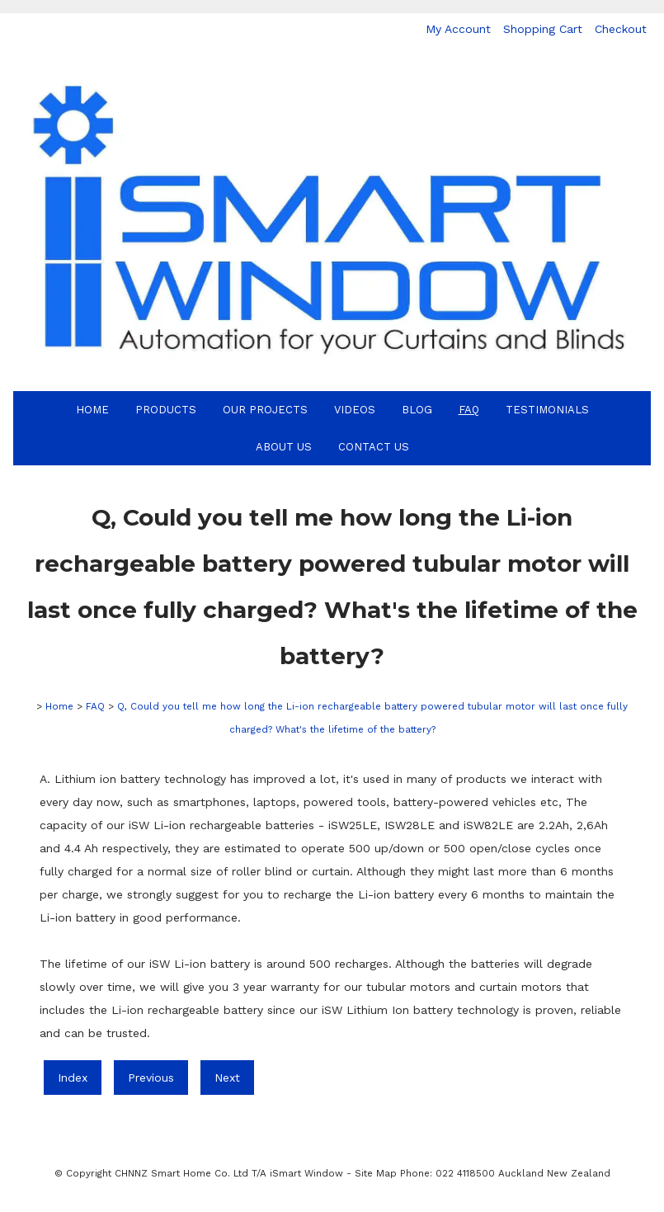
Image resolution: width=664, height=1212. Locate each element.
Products (165, 409)
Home (92, 409)
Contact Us (373, 447)
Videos (354, 409)
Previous (151, 1077)
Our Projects (265, 409)
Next (227, 1077)
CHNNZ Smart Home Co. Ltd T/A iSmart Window (230, 1173)
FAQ (469, 409)
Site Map (376, 1173)
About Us (284, 447)
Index (72, 1077)
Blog (417, 409)
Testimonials (547, 409)
